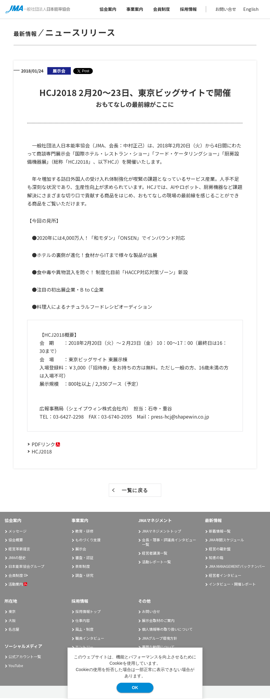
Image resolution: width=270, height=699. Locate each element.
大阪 (12, 621)
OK (135, 687)
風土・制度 (84, 630)
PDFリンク (43, 445)
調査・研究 (84, 576)
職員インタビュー (89, 639)
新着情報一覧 (220, 531)
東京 (12, 612)
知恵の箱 (216, 558)
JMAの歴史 (17, 558)
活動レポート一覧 (156, 562)
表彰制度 (82, 567)
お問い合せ (225, 10)
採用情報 (187, 10)
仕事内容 (82, 621)
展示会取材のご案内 (158, 621)
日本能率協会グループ (26, 567)
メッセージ (17, 531)
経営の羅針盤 (220, 549)
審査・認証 (84, 558)
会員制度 (160, 10)
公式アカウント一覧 (24, 657)
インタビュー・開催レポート (232, 585)
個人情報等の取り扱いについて (167, 630)
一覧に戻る (135, 491)
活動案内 (17, 585)
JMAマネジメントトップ (161, 531)
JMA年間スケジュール (226, 540)
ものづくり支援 (88, 540)
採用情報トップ (88, 612)
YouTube (15, 666)
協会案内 (107, 10)
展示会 (80, 549)
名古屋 (13, 630)
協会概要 (15, 540)
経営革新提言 (19, 549)
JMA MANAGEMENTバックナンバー (237, 567)
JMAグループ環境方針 (159, 639)
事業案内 (134, 10)
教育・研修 (84, 531)
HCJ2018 (42, 452)
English (250, 10)
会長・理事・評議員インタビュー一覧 (169, 543)
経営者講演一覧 (154, 553)
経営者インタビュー (225, 576)
